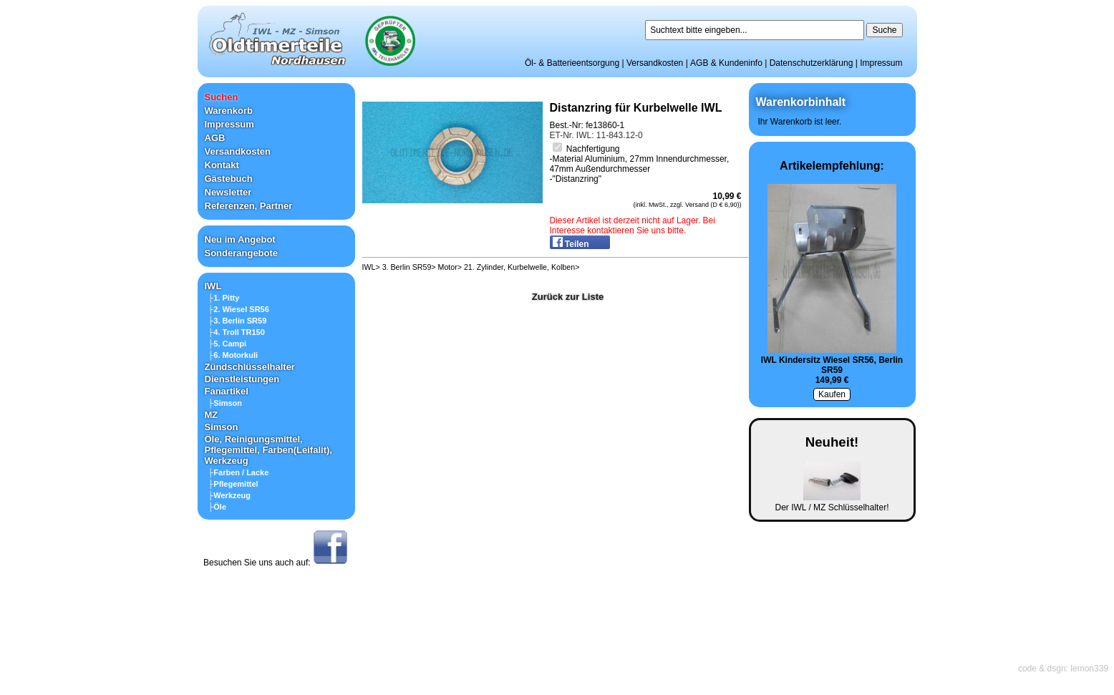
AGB (215, 137)
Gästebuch (229, 178)
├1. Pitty (224, 297)
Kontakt (222, 165)
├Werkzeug (229, 495)
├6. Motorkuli (233, 355)
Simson (221, 427)
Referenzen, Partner (249, 205)
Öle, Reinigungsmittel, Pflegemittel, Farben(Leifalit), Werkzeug (268, 450)
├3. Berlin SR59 (237, 320)
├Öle (217, 506)
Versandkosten (654, 63)
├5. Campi (227, 343)
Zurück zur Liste (568, 296)
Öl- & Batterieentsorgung (572, 63)
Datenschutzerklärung (811, 63)
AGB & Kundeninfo (726, 63)
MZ (211, 414)
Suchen (221, 97)
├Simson (225, 403)
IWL (213, 286)
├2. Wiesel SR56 (238, 309)
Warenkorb (229, 110)
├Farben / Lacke (238, 472)
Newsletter (228, 192)
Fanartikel (226, 391)
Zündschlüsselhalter (250, 366)
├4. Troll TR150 (236, 332)
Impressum (881, 63)
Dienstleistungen (242, 379)
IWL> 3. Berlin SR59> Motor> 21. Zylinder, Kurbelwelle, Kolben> (471, 267)
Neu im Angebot (240, 239)
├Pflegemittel (233, 484)
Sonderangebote (241, 253)
